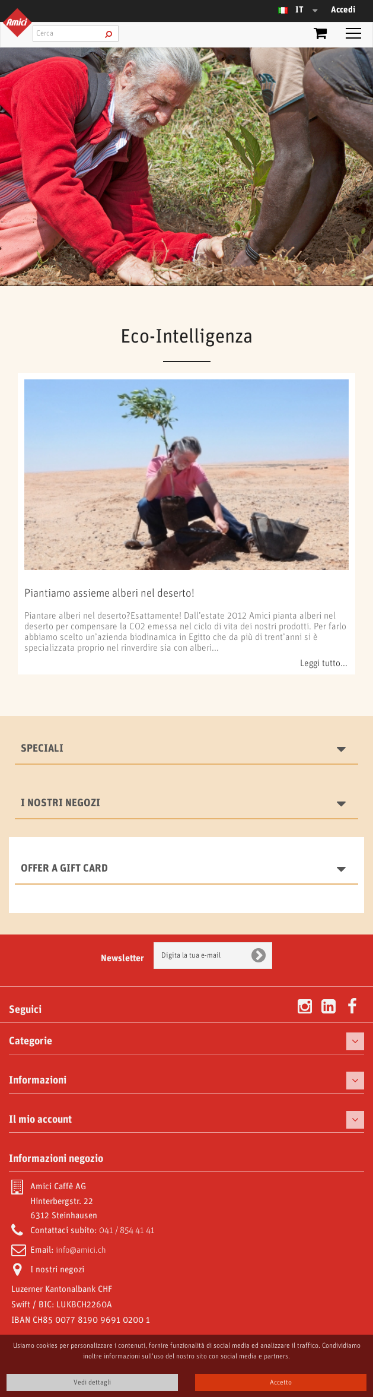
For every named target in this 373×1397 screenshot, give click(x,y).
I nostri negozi (60, 803)
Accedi (343, 10)
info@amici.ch (81, 1250)
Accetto (281, 1382)
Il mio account (40, 1119)
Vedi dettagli (92, 1382)
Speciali (42, 748)
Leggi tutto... (324, 664)
